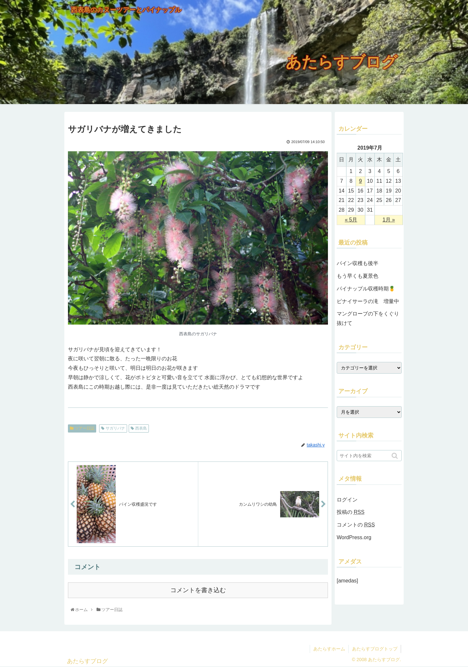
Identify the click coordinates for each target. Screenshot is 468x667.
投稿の (350, 512)
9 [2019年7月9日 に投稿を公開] (360, 181)
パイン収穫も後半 (357, 263)
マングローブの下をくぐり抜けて (368, 318)
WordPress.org (354, 537)
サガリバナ (115, 428)
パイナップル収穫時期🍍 (366, 288)
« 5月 (351, 219)
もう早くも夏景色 (357, 276)
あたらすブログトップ (374, 648)
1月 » (389, 219)
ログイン (347, 499)
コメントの (356, 524)
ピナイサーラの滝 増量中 (368, 301)
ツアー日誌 (84, 428)
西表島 (141, 428)
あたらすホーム (329, 648)
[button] (395, 455)
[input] (369, 455)
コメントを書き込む (198, 590)
